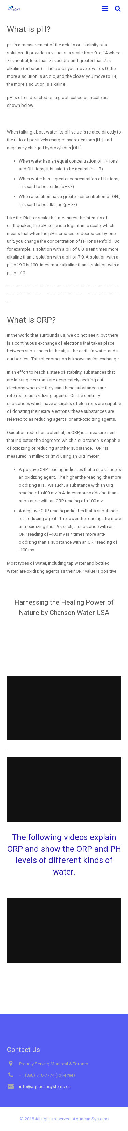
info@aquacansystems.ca (45, 1086)
